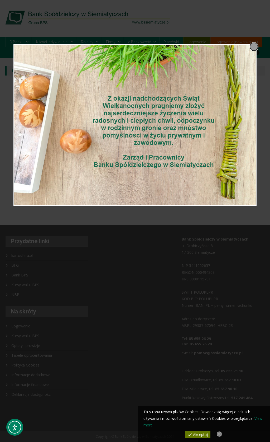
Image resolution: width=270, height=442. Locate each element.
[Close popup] (254, 47)
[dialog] (135, 125)
